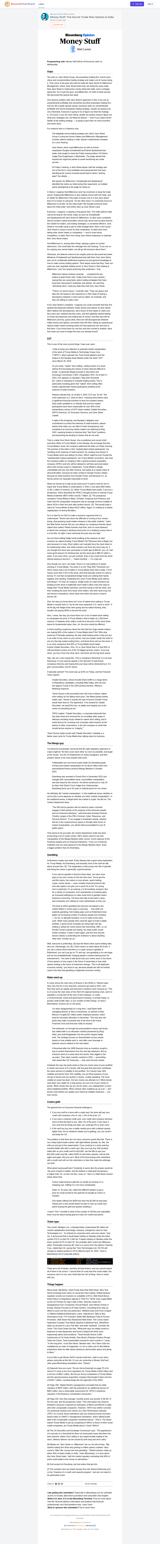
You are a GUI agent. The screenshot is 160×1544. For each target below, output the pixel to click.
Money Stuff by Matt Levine (62, 14)
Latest (41, 4)
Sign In (150, 4)
